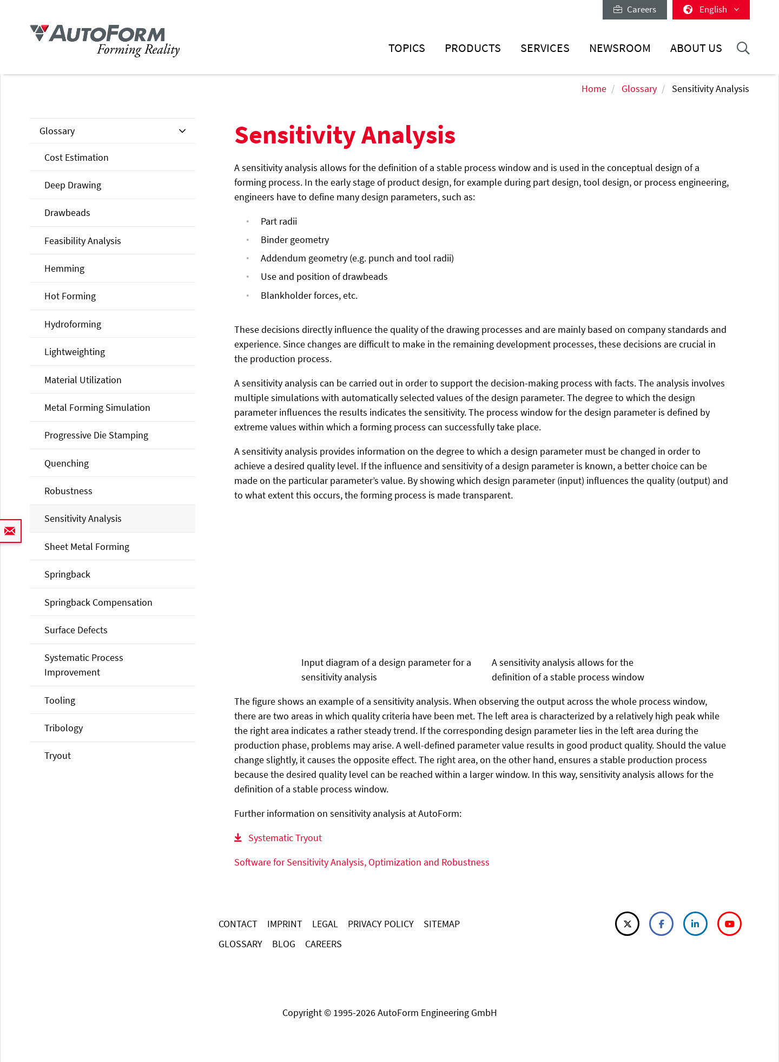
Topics (406, 48)
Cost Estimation (76, 157)
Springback (67, 574)
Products (473, 48)
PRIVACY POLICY (381, 923)
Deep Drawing (72, 185)
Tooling (59, 700)
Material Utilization (83, 379)
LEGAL (325, 923)
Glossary (639, 88)
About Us (696, 48)
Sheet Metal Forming (86, 546)
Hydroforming (72, 324)
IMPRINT (284, 923)
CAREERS (323, 944)
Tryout (57, 755)
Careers (634, 9)
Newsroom (620, 48)
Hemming (64, 268)
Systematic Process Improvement (83, 664)
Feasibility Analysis (82, 240)
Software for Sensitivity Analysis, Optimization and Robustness (362, 862)
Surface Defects (76, 630)
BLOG (283, 944)
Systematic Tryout (285, 837)
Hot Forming (70, 296)
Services (545, 48)
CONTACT (238, 923)
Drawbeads (67, 212)
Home (594, 88)
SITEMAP (442, 923)
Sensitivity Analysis (83, 518)
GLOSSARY (240, 944)
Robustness (68, 490)
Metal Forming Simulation (97, 407)
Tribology (63, 728)
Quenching (66, 463)
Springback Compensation (98, 602)
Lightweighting (74, 351)
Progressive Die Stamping (96, 435)
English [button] (711, 9)
